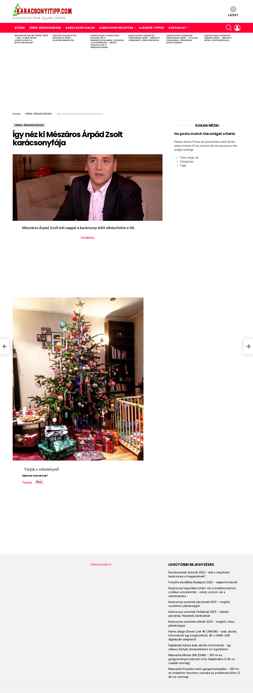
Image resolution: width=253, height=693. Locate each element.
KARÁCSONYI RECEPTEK (116, 28)
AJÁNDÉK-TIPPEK (151, 28)
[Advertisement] (126, 80)
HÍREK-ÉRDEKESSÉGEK (45, 28)
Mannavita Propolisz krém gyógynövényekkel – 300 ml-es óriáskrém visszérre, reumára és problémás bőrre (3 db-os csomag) (204, 673)
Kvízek (20, 28)
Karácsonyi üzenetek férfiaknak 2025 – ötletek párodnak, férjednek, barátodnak (182, 39)
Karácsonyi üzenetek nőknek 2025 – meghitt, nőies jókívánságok (218, 38)
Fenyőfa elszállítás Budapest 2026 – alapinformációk (64, 38)
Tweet (27, 481)
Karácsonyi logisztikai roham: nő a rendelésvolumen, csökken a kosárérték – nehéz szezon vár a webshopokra (107, 41)
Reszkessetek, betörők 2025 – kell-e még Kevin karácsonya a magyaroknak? (31, 39)
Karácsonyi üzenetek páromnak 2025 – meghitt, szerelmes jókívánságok (144, 38)
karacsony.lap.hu (101, 564)
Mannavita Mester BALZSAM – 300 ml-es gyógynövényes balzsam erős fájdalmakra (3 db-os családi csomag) (201, 659)
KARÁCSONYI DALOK (80, 28)
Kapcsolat (177, 28)
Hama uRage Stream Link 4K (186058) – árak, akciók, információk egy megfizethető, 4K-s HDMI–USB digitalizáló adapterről (202, 635)
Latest (233, 11)
